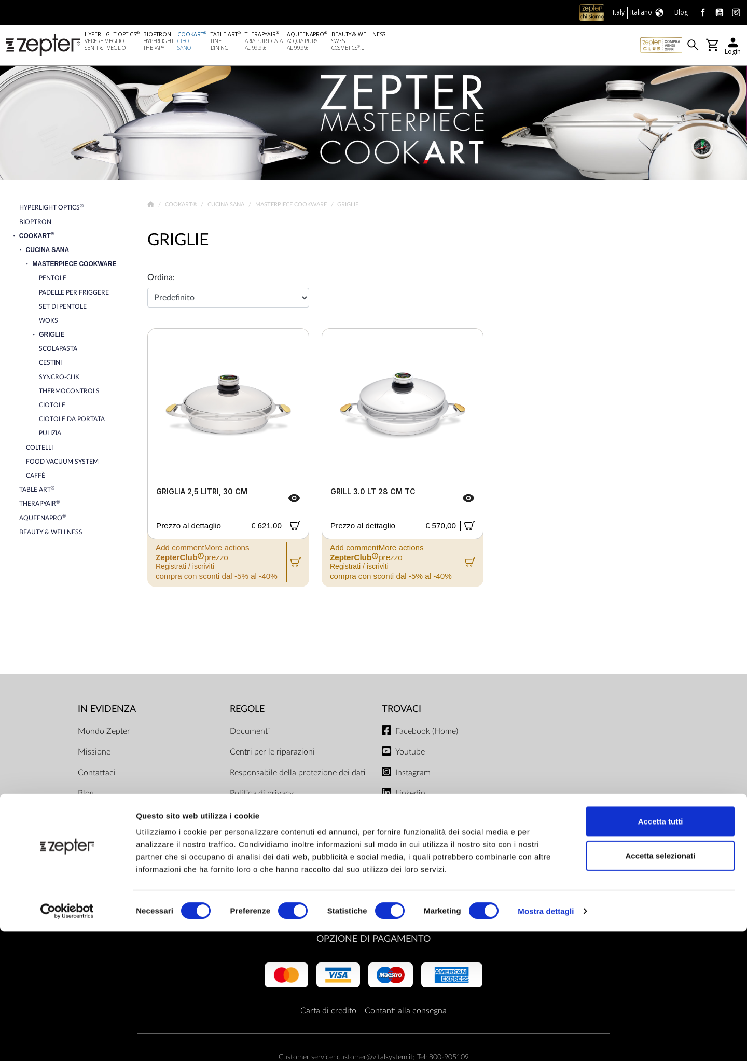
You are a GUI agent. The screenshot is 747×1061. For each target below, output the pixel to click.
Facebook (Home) (426, 733)
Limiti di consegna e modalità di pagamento (286, 822)
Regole (247, 711)
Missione (94, 753)
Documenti (250, 733)
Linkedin (410, 795)
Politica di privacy (262, 795)
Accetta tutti (660, 950)
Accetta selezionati (660, 985)
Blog (86, 795)
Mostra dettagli (546, 1040)
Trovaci (401, 711)
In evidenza (107, 711)
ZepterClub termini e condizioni (287, 849)
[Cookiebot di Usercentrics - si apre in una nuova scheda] (67, 1041)
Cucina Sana (227, 207)
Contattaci (97, 774)
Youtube (410, 753)
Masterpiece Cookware (291, 207)
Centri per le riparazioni (272, 753)
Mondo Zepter (104, 733)
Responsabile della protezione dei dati (297, 774)
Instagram (413, 774)
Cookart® (182, 207)
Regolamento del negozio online (287, 869)
